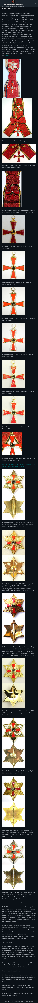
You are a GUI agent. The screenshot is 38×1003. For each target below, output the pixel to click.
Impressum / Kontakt (28, 1001)
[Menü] (35, 3)
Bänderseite (7, 55)
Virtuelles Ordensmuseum (13, 4)
